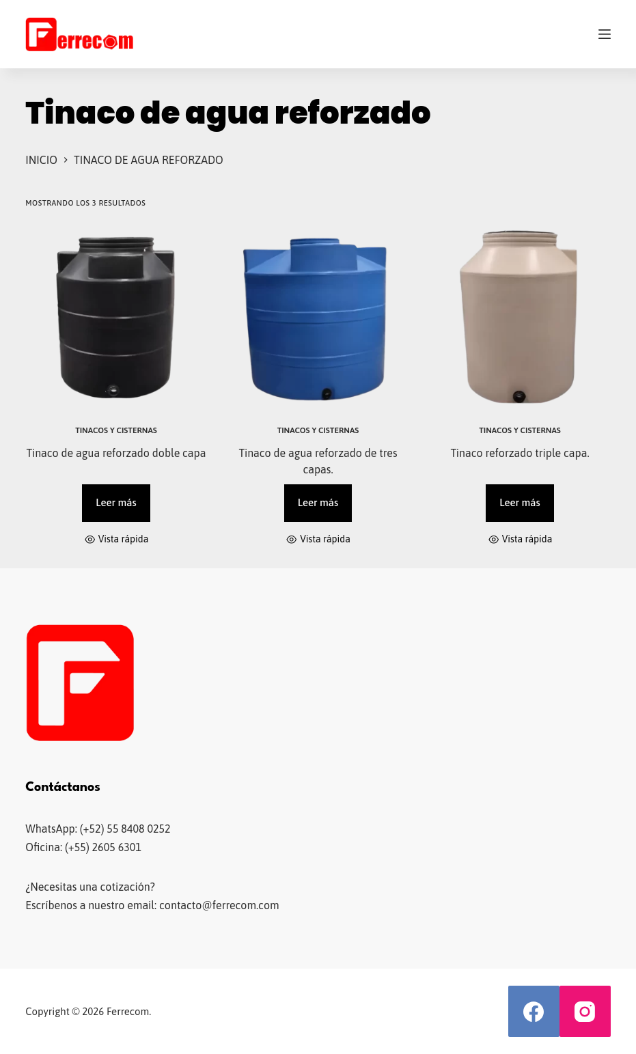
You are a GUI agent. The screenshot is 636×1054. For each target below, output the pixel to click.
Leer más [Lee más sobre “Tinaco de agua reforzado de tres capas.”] (318, 502)
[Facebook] (533, 1011)
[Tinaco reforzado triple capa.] (520, 317)
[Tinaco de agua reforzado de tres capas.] (318, 317)
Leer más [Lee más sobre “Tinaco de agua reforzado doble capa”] (116, 502)
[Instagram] (585, 1011)
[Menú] (604, 34)
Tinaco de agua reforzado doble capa (116, 453)
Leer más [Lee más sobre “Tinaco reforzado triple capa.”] (519, 502)
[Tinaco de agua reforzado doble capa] (116, 317)
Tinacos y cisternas (116, 430)
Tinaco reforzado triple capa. (519, 453)
